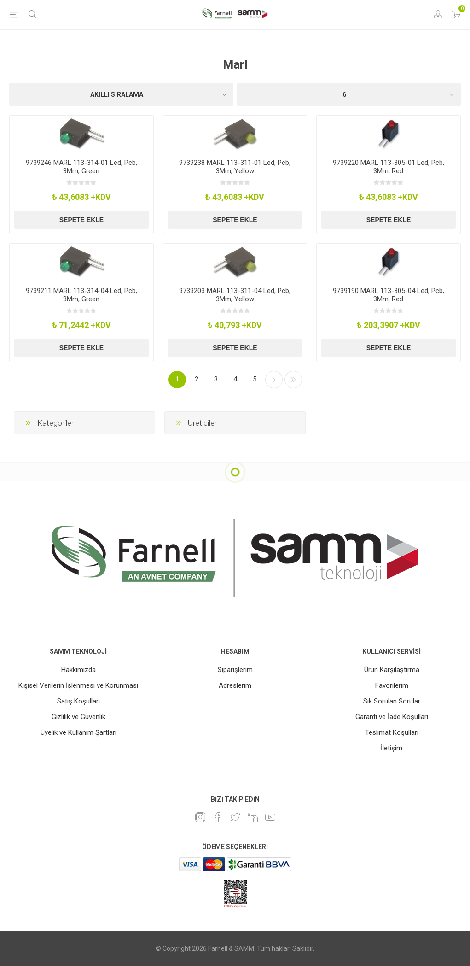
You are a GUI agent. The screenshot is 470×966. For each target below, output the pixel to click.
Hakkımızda (78, 670)
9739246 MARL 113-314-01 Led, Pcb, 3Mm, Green (81, 166)
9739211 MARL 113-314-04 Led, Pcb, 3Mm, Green (81, 295)
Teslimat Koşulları (391, 732)
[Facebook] (217, 817)
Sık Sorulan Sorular (391, 701)
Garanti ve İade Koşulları (391, 717)
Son (293, 379)
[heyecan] (235, 817)
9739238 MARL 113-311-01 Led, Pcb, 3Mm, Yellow (234, 166)
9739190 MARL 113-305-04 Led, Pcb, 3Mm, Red (388, 295)
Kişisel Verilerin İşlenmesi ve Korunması (78, 685)
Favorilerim (391, 685)
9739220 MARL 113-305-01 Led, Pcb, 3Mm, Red (388, 166)
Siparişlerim (235, 670)
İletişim (391, 748)
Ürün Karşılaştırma (391, 670)
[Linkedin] (252, 817)
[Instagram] (200, 817)
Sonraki (274, 379)
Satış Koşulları (78, 701)
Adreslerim (235, 685)
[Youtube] (270, 817)
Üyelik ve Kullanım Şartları (78, 732)
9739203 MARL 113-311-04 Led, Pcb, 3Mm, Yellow (234, 295)
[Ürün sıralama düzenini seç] (121, 94)
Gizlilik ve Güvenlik (78, 717)
